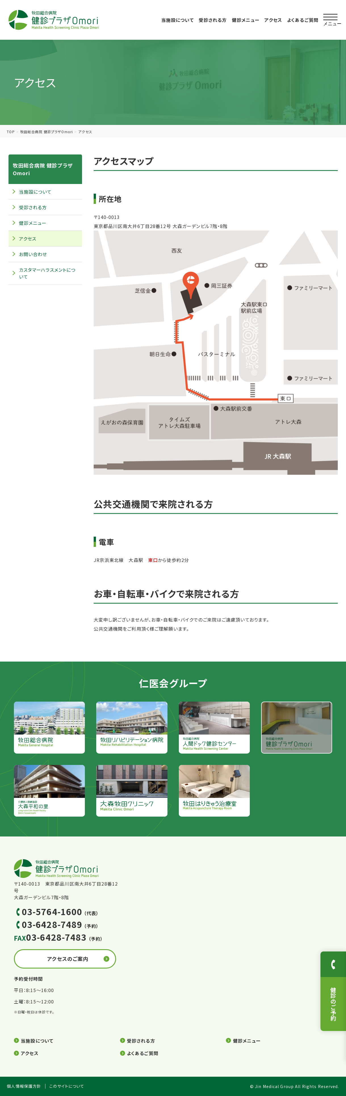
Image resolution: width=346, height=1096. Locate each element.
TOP (10, 131)
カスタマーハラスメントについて (47, 273)
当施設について (177, 19)
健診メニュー (246, 19)
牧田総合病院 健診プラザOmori (46, 131)
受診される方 (213, 19)
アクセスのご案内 (67, 958)
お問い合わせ (33, 254)
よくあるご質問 (302, 19)
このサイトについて (66, 1086)
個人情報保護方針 (24, 1086)
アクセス (273, 19)
